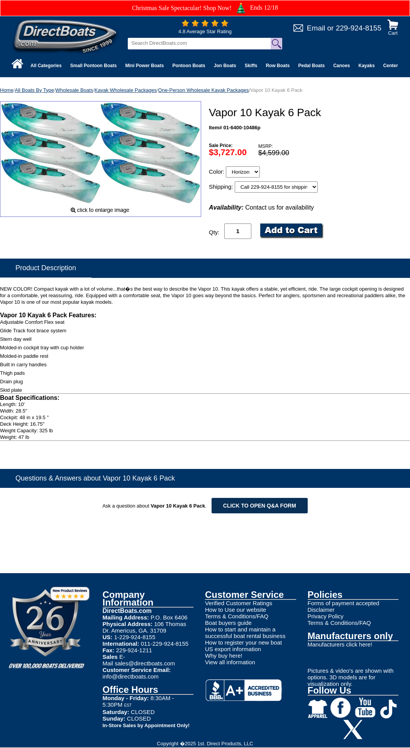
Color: (217, 171)
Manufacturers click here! (340, 644)
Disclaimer (321, 609)
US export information (233, 649)
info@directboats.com (131, 676)
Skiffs (251, 65)
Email (316, 28)
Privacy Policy (326, 616)
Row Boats (278, 65)
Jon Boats (225, 65)
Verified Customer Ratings (238, 603)
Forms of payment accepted (344, 603)
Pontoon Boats (188, 65)
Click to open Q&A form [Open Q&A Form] (259, 506)
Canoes (341, 65)
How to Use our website (235, 609)
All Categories (46, 65)
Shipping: (222, 186)
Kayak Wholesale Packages (126, 90)
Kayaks (367, 65)
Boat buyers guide (228, 622)
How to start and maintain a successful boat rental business (245, 632)
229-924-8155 (358, 28)
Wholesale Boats (74, 90)
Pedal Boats (311, 65)
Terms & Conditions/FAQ (236, 616)
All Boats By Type (34, 90)
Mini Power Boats (144, 65)
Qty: (214, 232)
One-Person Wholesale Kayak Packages (203, 90)
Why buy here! (223, 655)
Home (7, 90)
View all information (230, 662)
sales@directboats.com (145, 663)
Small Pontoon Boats (93, 65)
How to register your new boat (243, 642)
